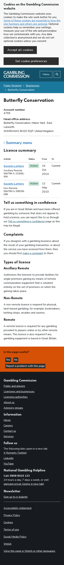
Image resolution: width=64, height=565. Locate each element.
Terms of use (11, 529)
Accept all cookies (20, 50)
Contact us (10, 431)
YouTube (9, 464)
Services (9, 436)
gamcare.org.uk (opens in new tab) (24, 484)
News (7, 420)
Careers (8, 425)
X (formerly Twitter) (15, 453)
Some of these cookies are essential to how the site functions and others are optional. (32, 22)
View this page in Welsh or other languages (29, 551)
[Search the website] (57, 74)
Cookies (8, 522)
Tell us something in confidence (26, 221)
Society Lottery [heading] (14, 166)
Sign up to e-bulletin (16, 497)
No (16, 360)
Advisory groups (13, 408)
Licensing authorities (16, 397)
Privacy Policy (12, 515)
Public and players (14, 386)
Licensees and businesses (19, 391)
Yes (8, 360)
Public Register (13, 85)
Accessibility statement (18, 508)
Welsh (7, 544)
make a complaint (33, 253)
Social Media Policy (15, 537)
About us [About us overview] (9, 402)
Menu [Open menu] (46, 74)
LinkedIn (8, 458)
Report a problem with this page (25, 366)
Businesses (32, 85)
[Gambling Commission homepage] (16, 77)
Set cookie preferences (31, 61)
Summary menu (18, 142)
